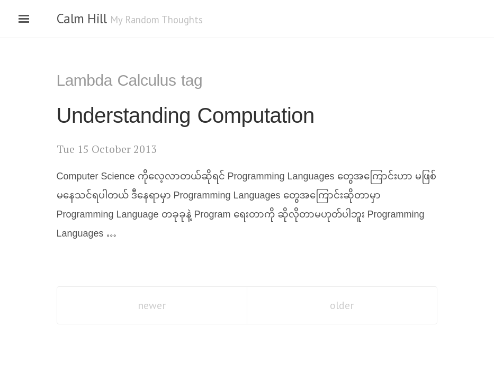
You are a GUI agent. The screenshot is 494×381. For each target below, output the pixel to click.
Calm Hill (82, 18)
